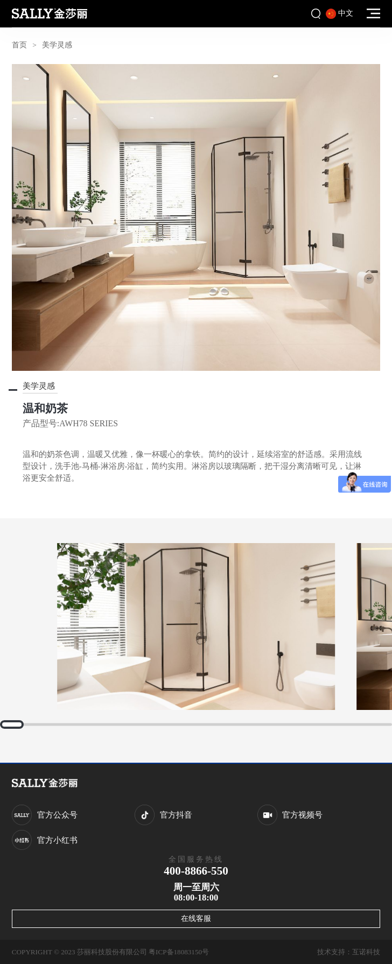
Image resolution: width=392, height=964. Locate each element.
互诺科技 (366, 952)
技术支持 (331, 952)
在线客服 (196, 918)
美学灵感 (57, 45)
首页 (19, 45)
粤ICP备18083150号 (179, 952)
